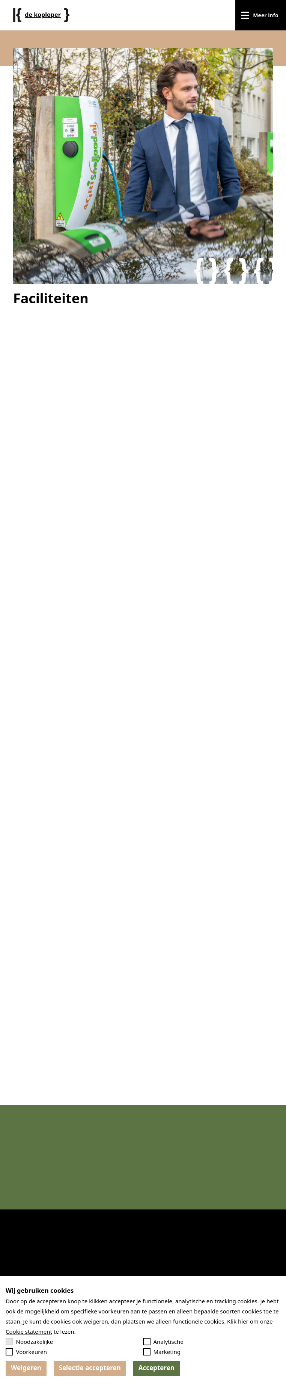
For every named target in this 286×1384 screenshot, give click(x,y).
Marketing (162, 1352)
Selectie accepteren (90, 1367)
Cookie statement (29, 1331)
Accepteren (156, 1367)
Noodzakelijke (29, 1342)
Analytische (163, 1342)
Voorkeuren (26, 1352)
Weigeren (26, 1367)
